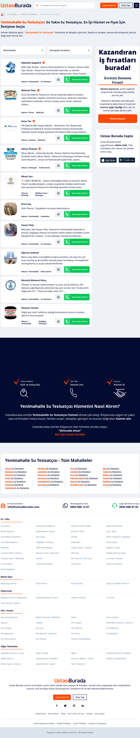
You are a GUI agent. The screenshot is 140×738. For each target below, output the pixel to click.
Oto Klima (75, 633)
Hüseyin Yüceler (30, 307)
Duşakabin (45, 216)
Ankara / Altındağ (24, 194)
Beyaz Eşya (6, 576)
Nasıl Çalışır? (53, 713)
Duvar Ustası (112, 542)
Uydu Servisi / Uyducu (10, 603)
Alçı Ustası (5, 526)
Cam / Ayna (111, 531)
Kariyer (89, 713)
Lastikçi (39, 622)
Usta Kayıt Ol (109, 5)
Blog (63, 713)
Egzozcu (4, 622)
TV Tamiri (110, 597)
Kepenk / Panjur (113, 547)
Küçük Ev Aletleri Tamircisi (117, 583)
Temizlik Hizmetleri (44, 564)
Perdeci (39, 558)
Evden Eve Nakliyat (44, 547)
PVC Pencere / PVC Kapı (81, 558)
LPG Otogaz (76, 622)
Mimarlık (75, 553)
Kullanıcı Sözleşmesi (97, 723)
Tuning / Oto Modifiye (80, 639)
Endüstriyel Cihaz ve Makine (118, 653)
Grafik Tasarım (7, 658)
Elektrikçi (40, 112)
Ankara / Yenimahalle (30, 82)
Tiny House (76, 564)
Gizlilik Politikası (64, 723)
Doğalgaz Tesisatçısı (43, 322)
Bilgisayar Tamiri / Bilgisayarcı (14, 597)
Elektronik (6, 590)
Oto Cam (40, 628)
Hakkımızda (40, 713)
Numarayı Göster (80, 79)
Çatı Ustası (40, 536)
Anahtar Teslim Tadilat (81, 526)
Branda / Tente (77, 531)
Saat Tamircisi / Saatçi (45, 664)
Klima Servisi (46, 272)
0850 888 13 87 (79, 507)
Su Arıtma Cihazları (114, 558)
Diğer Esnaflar (42, 653)
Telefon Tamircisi (78, 597)
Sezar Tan (26, 121)
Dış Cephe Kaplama (9, 542)
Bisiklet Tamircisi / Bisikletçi (48, 617)
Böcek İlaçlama (7, 531)
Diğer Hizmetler (9, 646)
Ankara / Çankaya (28, 140)
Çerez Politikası (79, 723)
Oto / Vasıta (7, 610)
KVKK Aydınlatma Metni (44, 723)
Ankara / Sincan (27, 112)
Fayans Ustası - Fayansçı (81, 547)
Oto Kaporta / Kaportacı (46, 633)
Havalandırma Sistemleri (47, 658)
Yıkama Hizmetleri (114, 564)
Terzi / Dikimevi (78, 664)
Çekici (73, 617)
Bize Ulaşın (100, 713)
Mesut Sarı (27, 176)
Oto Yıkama (41, 639)
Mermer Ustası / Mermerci (47, 553)
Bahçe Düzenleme (114, 526)
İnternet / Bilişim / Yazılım (82, 658)
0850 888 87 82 (128, 507)
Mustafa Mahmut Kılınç (34, 280)
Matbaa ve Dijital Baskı (116, 658)
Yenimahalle (23, 50)
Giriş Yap (125, 5)
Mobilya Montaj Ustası (116, 553)
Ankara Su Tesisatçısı (29, 14)
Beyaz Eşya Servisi (9, 583)
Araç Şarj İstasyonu (9, 617)
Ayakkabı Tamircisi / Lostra (12, 653)
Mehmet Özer (28, 90)
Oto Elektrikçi (112, 628)
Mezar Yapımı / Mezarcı (11, 664)
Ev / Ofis (5, 519)
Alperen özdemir (30, 252)
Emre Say (26, 204)
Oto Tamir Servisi (8, 639)
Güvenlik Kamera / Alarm (47, 597)
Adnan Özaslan (29, 148)
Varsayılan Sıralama (70, 50)
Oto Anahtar (6, 628)
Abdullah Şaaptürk (31, 62)
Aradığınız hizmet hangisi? (53, 5)
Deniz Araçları (112, 617)
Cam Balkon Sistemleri (11, 536)
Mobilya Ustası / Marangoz (41, 194)
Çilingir (74, 536)
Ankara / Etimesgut (29, 168)
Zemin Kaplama (8, 569)
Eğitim (74, 653)
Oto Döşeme (76, 628)
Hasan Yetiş (27, 225)
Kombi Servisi (44, 168)
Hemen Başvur (117, 118)
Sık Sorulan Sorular (75, 713)
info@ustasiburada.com (23, 507)
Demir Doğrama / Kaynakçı (118, 536)
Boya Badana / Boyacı (45, 531)
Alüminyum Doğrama (45, 526)
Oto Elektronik (7, 633)
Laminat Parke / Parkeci (11, 553)
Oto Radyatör (112, 633)
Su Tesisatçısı (12, 14)
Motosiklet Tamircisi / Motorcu (119, 622)
